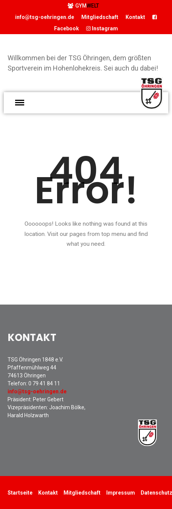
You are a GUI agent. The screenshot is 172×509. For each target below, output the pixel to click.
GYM (83, 6)
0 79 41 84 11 (44, 383)
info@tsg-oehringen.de (44, 17)
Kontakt (135, 17)
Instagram (102, 28)
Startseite (20, 493)
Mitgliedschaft (99, 17)
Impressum (120, 493)
